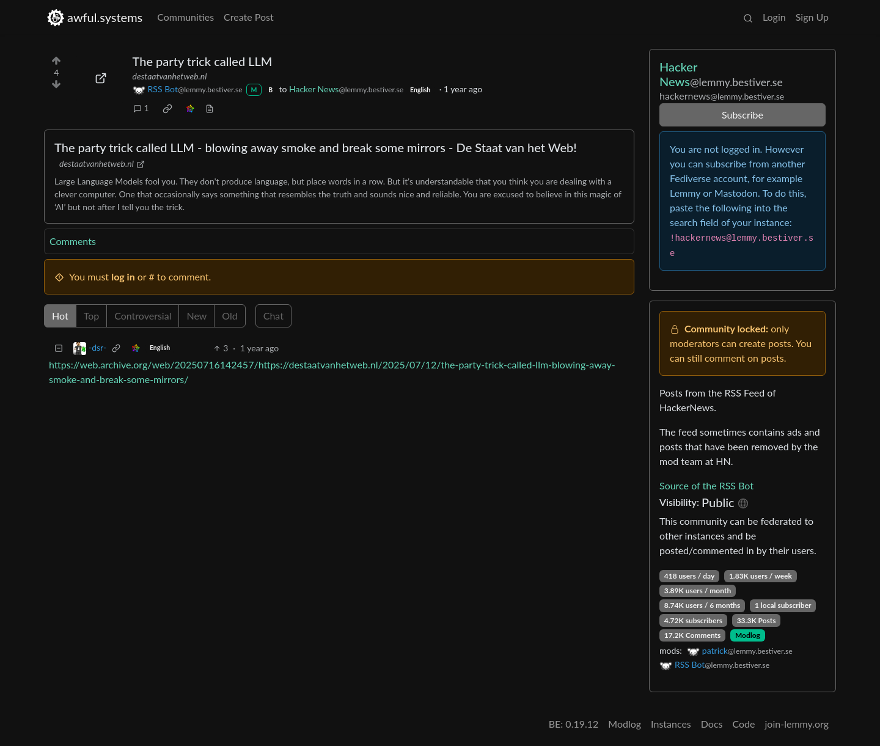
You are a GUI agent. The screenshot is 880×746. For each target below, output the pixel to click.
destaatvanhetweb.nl (170, 76)
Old (229, 315)
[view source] (209, 108)
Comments (73, 241)
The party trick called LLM (203, 61)
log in (123, 276)
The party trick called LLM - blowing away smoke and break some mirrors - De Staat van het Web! (315, 147)
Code (744, 724)
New (196, 315)
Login (774, 17)
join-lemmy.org (797, 724)
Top (92, 315)
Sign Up (812, 17)
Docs (712, 724)
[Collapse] (58, 347)
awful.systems (94, 17)
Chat (273, 315)
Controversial (142, 315)
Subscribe (742, 114)
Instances (671, 724)
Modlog (747, 635)
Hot (60, 315)
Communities (185, 17)
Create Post (249, 17)
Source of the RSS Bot (706, 485)
